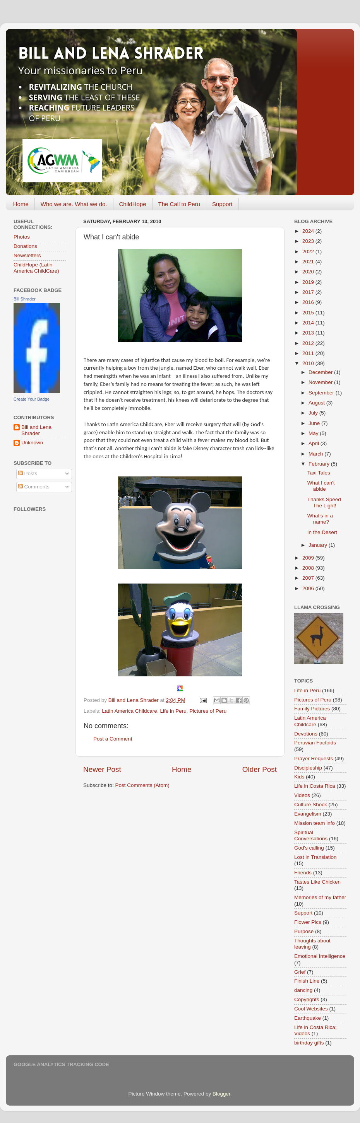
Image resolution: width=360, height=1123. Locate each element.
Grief (299, 972)
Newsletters (27, 255)
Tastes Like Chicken (317, 882)
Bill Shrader (25, 299)
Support (222, 204)
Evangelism (307, 814)
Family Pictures (312, 709)
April (315, 443)
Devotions (305, 734)
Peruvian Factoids (315, 743)
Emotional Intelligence (319, 956)
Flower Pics (307, 922)
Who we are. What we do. (74, 204)
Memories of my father (320, 897)
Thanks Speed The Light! (324, 503)
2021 (308, 262)
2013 (308, 333)
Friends (303, 873)
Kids (299, 777)
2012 (308, 343)
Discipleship (308, 768)
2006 (308, 588)
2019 (308, 282)
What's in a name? (320, 519)
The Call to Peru (179, 204)
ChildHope (132, 204)
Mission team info (314, 823)
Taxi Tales (318, 473)
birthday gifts (309, 1043)
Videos (302, 795)
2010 (308, 363)
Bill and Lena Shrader (36, 430)
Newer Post (102, 769)
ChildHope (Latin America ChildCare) (36, 268)
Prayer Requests (313, 758)
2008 (308, 568)
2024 (308, 231)
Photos (22, 237)
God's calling (309, 848)
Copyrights (306, 999)
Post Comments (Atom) (142, 785)
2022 (308, 251)
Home (21, 204)
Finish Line (306, 981)
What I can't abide (321, 486)
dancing (303, 990)
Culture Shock (310, 804)
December (321, 372)
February (320, 464)
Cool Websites (311, 1009)
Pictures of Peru (207, 711)
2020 (308, 272)
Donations (25, 246)
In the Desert (322, 532)
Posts (28, 473)
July (314, 413)
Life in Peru (173, 711)
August (317, 403)
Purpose (304, 931)
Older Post (259, 769)
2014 (308, 323)
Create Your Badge (32, 399)
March (316, 454)
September (322, 393)
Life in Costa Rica (314, 786)
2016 (308, 302)
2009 (308, 558)
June (315, 423)
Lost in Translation (315, 857)
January (319, 545)
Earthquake (307, 1018)
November (321, 382)
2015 (308, 313)
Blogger (221, 1094)
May (314, 433)
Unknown (32, 442)
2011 (308, 353)
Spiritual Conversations (310, 835)
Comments (34, 487)
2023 (308, 241)
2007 (308, 578)
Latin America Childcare (129, 711)
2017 (308, 292)
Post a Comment (112, 739)
